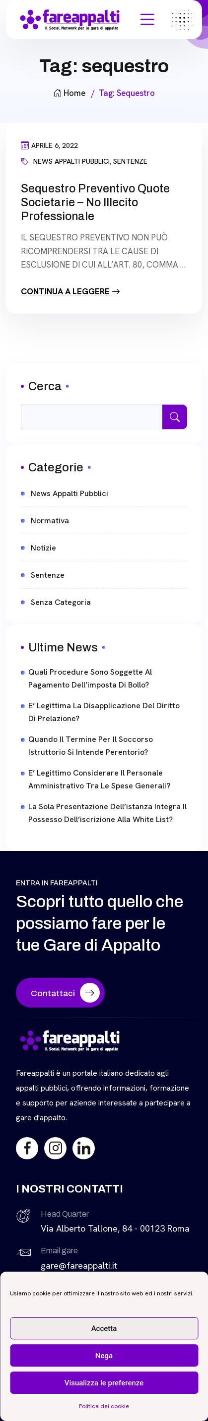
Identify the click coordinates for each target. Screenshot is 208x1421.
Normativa (50, 520)
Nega (104, 1355)
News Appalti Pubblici (71, 161)
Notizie (43, 548)
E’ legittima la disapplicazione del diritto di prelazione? (104, 712)
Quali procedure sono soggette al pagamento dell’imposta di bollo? (90, 678)
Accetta (104, 1328)
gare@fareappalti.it (79, 1265)
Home (69, 93)
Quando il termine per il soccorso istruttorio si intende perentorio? (90, 745)
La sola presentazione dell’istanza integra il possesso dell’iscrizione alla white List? (107, 813)
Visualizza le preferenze (104, 1382)
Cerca (45, 386)
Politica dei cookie (104, 1406)
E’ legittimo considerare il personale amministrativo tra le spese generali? (99, 779)
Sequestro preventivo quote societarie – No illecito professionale (95, 203)
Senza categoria (61, 602)
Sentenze (130, 161)
